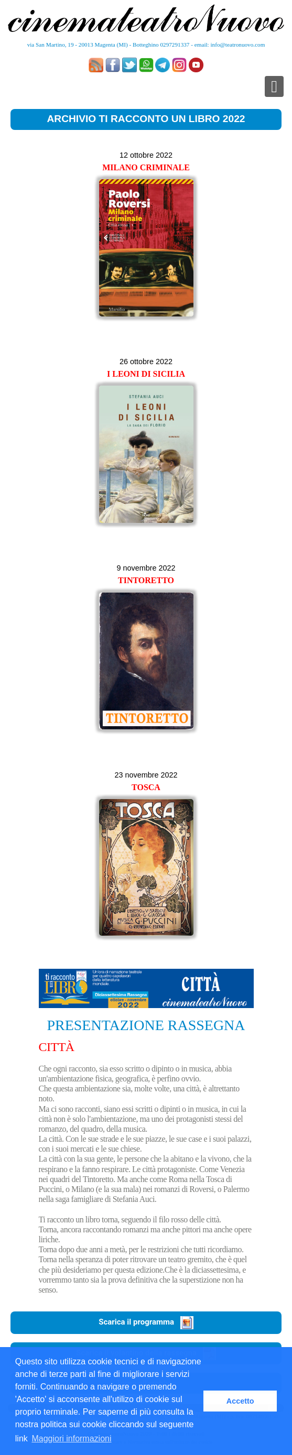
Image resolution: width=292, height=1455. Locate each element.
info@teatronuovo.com (238, 44)
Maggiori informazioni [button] (71, 1438)
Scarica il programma (146, 1322)
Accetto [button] (240, 1401)
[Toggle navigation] (274, 86)
